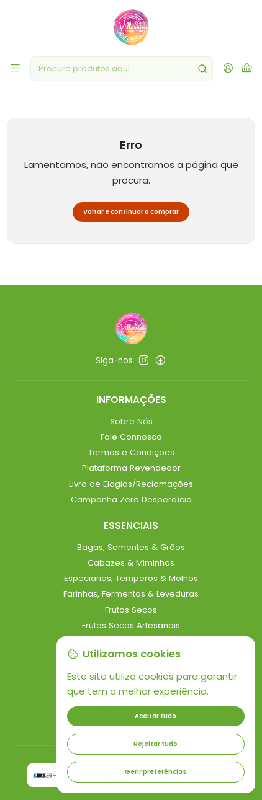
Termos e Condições (131, 452)
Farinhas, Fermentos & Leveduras (131, 594)
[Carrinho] (246, 69)
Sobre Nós (131, 421)
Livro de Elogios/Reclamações (131, 484)
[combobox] (121, 68)
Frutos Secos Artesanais (131, 625)
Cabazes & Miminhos (131, 563)
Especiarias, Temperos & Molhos (131, 578)
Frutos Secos (131, 610)
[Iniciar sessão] (228, 69)
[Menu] (15, 69)
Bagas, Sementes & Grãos (131, 547)
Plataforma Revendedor (131, 468)
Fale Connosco (131, 437)
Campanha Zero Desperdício (131, 499)
